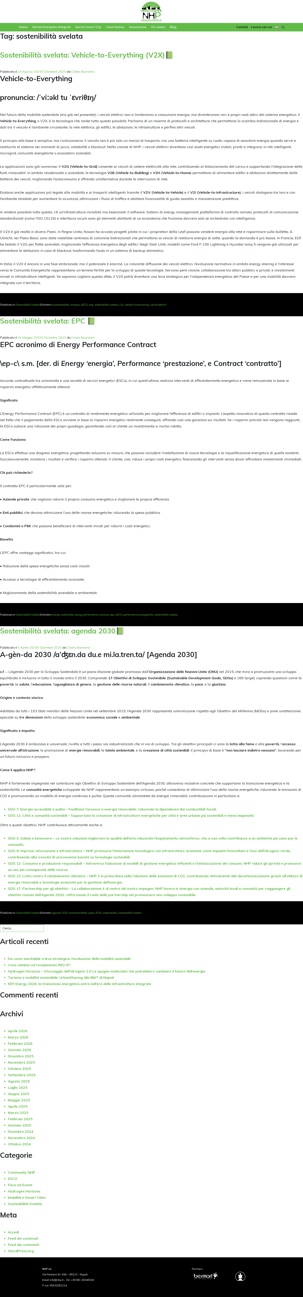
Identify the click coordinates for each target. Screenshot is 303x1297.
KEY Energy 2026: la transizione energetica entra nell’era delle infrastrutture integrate (79, 984)
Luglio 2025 (17, 1087)
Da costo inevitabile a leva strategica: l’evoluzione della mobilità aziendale (69, 958)
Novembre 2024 (21, 1138)
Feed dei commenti (23, 1244)
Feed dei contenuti (23, 1238)
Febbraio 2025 (20, 1119)
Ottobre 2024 (19, 1144)
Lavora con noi (261, 27)
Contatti (242, 27)
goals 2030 (95, 912)
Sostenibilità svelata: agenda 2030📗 (62, 630)
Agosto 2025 (19, 1081)
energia (75, 304)
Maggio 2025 (19, 1100)
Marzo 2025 (18, 1112)
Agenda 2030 (59, 912)
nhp (91, 304)
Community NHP (21, 1172)
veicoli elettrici (158, 304)
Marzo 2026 (18, 1037)
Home (23, 27)
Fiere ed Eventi (20, 1185)
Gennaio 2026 (19, 1050)
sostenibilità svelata (106, 304)
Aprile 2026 (17, 1031)
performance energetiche (138, 614)
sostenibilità (110, 912)
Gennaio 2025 (19, 1125)
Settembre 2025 (21, 1075)
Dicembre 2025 (20, 1056)
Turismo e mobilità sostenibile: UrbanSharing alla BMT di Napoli (61, 977)
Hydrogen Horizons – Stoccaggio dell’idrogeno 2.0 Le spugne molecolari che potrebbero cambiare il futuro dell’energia (106, 971)
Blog (173, 27)
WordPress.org (21, 1251)
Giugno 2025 (18, 1094)
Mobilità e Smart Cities (27, 1197)
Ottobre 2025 (19, 1068)
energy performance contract (92, 614)
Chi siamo (158, 27)
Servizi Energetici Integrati (51, 27)
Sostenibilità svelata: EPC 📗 (48, 320)
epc (112, 614)
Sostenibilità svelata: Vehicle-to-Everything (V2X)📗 (87, 54)
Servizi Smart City (88, 27)
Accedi (13, 1232)
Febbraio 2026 (20, 1043)
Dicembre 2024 (20, 1131)
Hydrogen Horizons (24, 1191)
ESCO (12, 1178)
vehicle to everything (137, 304)
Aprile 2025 (17, 1106)
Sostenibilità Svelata (28, 304)
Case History (115, 27)
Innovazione (137, 27)
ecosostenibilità (60, 304)
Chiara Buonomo (82, 71)
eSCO (84, 304)
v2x (121, 304)
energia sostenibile (62, 614)
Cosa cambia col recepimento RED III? (39, 965)
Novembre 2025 (21, 1062)
